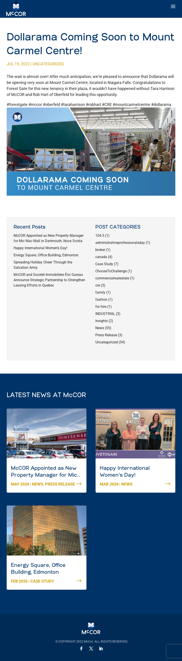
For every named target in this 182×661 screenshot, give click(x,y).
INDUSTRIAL (105, 314)
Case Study (104, 264)
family (100, 292)
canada (101, 257)
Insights (101, 321)
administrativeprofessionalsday (120, 243)
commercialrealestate (112, 278)
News (99, 328)
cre (97, 285)
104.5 (99, 235)
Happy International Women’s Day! (40, 248)
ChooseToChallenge (111, 271)
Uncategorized (48, 64)
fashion (101, 299)
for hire (100, 307)
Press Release (106, 335)
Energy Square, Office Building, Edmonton (46, 255)
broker (100, 250)
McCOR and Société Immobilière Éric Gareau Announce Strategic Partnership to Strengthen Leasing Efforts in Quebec (49, 280)
